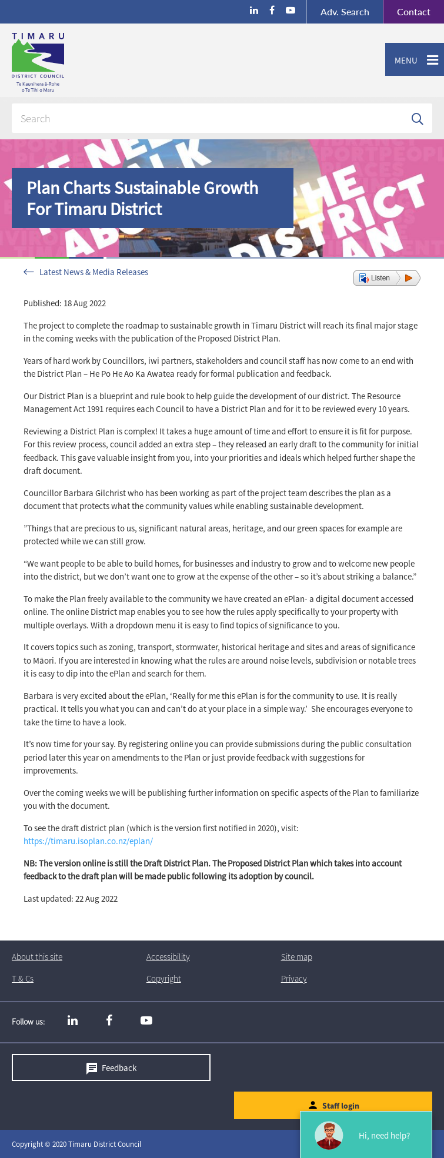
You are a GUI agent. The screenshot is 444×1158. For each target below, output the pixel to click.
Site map (296, 956)
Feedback (119, 1067)
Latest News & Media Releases (93, 271)
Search (345, 11)
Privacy (294, 978)
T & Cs (23, 978)
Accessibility (168, 956)
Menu (401, 60)
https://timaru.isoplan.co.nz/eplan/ (88, 840)
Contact (406, 12)
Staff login (340, 1105)
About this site (37, 956)
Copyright (163, 978)
